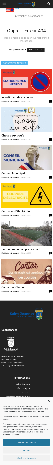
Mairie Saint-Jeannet (10, 101)
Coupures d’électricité (15, 211)
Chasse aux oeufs (12, 135)
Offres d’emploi (23, 388)
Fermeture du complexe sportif (21, 249)
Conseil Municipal (13, 173)
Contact (26, 392)
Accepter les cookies (26, 442)
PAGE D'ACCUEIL (35, 50)
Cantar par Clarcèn (13, 287)
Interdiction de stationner (17, 97)
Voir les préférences (26, 458)
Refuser (26, 450)
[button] (48, 400)
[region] (26, 14)
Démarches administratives (17, 396)
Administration (23, 384)
